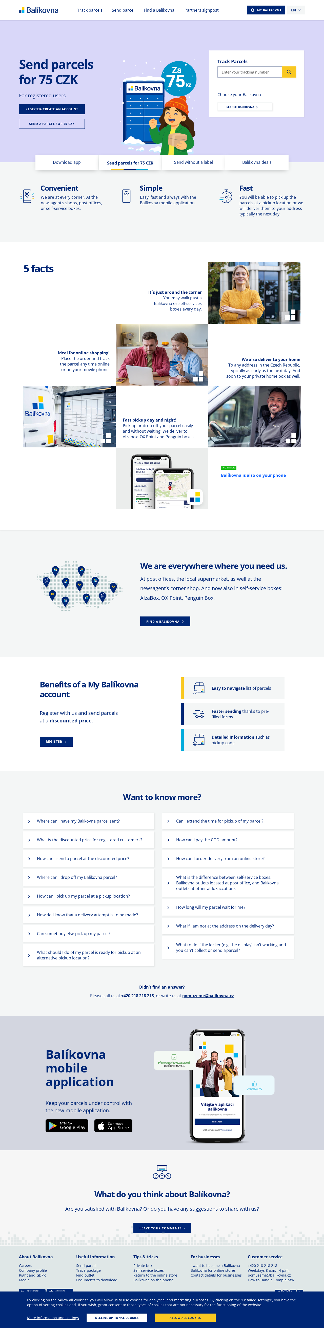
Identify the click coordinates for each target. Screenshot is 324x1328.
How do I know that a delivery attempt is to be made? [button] (87, 915)
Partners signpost (202, 10)
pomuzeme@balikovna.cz (208, 995)
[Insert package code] (249, 72)
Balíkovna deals (257, 162)
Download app (67, 162)
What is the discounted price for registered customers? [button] (89, 840)
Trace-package (88, 1270)
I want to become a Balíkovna (215, 1265)
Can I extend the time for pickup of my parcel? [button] (219, 821)
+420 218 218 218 (262, 1265)
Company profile (33, 1270)
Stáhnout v (115, 1123)
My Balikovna (269, 10)
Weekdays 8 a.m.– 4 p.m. (269, 1270)
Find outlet (85, 1275)
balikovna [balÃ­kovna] (48, 10)
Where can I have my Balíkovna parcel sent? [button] (78, 821)
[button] (165, 621)
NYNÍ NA (66, 1123)
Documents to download (96, 1280)
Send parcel (123, 10)
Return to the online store (155, 1275)
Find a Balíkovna (159, 10)
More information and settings (53, 1317)
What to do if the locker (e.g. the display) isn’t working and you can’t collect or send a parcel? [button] (231, 947)
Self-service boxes (148, 1270)
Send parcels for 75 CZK (130, 163)
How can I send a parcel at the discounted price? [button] (83, 858)
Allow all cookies (185, 1318)
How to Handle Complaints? (271, 1280)
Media (24, 1280)
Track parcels (90, 10)
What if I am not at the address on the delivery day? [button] (225, 926)
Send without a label (193, 162)
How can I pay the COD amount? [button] (206, 840)
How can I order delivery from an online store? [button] (220, 858)
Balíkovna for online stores (213, 1270)
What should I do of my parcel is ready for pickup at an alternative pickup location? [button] (89, 955)
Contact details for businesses (216, 1275)
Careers (25, 1265)
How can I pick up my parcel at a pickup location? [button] (83, 896)
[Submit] (289, 72)
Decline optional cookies (116, 1318)
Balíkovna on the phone (153, 1280)
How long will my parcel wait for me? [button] (210, 907)
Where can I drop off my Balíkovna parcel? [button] (77, 877)
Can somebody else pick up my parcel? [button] (73, 933)
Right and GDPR (32, 1275)
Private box (142, 1265)
